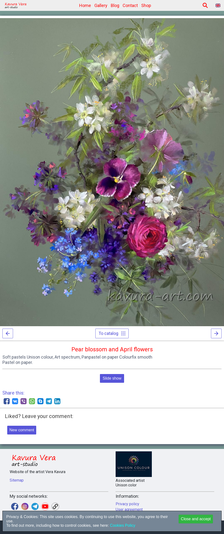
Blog (115, 5)
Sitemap (17, 480)
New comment (21, 430)
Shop (146, 5)
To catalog (112, 333)
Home (85, 5)
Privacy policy (127, 504)
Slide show (112, 378)
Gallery (100, 5)
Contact (130, 5)
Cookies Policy (122, 525)
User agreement (129, 509)
